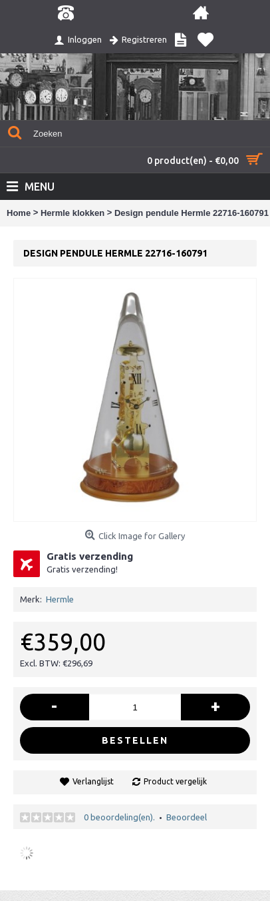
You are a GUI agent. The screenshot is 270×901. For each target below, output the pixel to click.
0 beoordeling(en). (119, 817)
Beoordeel (186, 817)
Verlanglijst (93, 781)
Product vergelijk (175, 781)
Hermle (60, 599)
